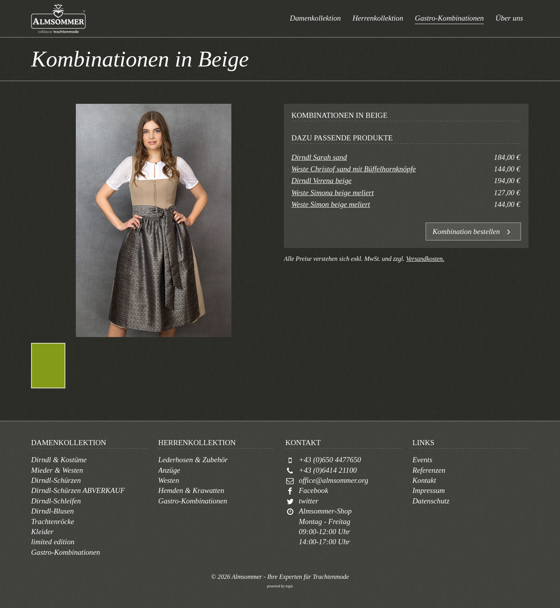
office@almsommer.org (333, 480)
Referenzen (428, 470)
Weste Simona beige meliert (332, 193)
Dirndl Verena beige (321, 180)
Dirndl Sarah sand (319, 157)
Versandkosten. (425, 258)
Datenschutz (430, 501)
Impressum (428, 490)
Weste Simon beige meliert (330, 204)
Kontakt (424, 480)
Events (422, 460)
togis (289, 586)
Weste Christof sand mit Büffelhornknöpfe (353, 169)
